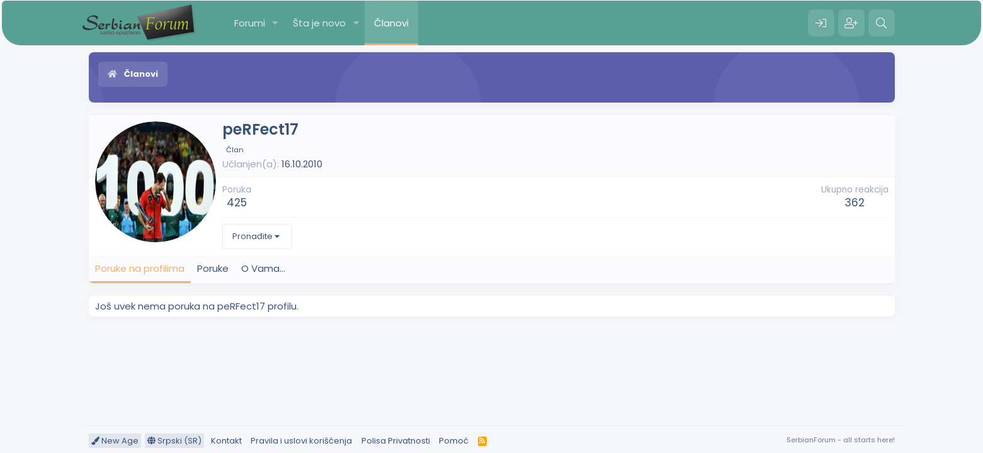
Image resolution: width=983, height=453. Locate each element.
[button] (274, 23)
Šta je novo (319, 23)
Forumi (249, 23)
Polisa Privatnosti (395, 441)
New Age (115, 441)
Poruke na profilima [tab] (140, 268)
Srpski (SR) (174, 441)
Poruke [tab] (213, 268)
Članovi (391, 23)
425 (237, 202)
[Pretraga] (881, 23)
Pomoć (454, 441)
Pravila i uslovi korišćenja (301, 441)
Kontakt (226, 441)
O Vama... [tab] (263, 268)
